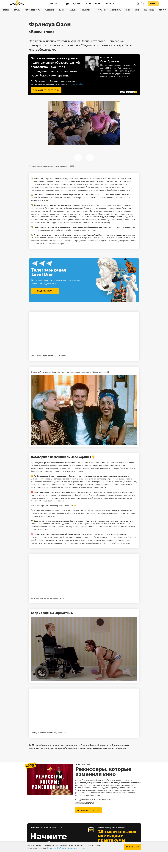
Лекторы (111, 4)
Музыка (73, 10)
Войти (153, 4)
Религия (162, 10)
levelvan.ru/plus (76, 84)
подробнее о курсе (88, 810)
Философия (149, 10)
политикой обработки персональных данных (68, 848)
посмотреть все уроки (46, 90)
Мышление (49, 10)
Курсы (53, 4)
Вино (137, 10)
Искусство (86, 10)
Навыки (62, 10)
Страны (17, 10)
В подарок (73, 4)
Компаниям (93, 4)
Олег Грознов (109, 61)
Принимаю (132, 847)
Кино (127, 10)
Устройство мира (32, 10)
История (5, 10)
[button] (90, 157)
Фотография (100, 10)
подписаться (45, 291)
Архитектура (115, 10)
